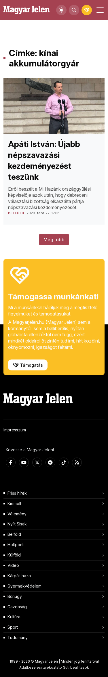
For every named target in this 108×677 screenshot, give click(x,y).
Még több (54, 239)
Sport (12, 627)
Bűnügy (14, 596)
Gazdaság (17, 606)
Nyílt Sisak (17, 523)
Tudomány (17, 637)
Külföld (14, 554)
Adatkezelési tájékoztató (40, 667)
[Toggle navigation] (99, 10)
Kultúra (13, 616)
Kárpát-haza (19, 575)
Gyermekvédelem (24, 586)
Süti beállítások (76, 667)
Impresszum (14, 429)
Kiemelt (14, 503)
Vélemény (16, 513)
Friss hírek (17, 493)
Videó (13, 565)
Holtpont (15, 544)
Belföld (14, 534)
